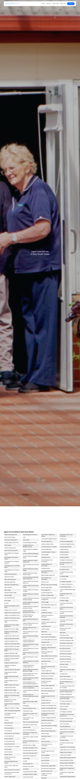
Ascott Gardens (8, 752)
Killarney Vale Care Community (49, 584)
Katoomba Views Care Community (47, 571)
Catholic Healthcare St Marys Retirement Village (30, 670)
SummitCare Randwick (65, 651)
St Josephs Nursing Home (66, 584)
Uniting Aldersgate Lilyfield (66, 760)
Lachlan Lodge (45, 602)
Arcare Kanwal (8, 731)
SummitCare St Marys (65, 656)
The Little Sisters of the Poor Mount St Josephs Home (67, 690)
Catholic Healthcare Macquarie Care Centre (29, 611)
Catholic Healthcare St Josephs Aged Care (28, 666)
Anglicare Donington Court (11, 641)
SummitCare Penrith (65, 648)
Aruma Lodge (7, 749)
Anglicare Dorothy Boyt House (12, 644)
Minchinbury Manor (46, 736)
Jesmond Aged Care (46, 541)
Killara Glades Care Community (46, 578)
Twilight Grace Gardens (66, 752)
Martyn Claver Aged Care (47, 685)
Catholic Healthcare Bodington (31, 553)
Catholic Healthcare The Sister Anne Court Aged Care (30, 687)
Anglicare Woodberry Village (11, 708)
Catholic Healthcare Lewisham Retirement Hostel (30, 607)
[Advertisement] (40, 520)
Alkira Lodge (7, 590)
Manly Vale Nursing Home (47, 658)
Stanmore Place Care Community (65, 629)
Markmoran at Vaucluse (47, 676)
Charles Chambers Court (29, 708)
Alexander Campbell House (11, 584)
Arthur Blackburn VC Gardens (12, 746)
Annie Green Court (9, 717)
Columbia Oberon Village (29, 745)
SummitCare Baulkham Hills (67, 640)
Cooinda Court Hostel (28, 766)
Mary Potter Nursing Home (48, 691)
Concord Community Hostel (30, 753)
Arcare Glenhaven (9, 728)
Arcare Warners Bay (9, 741)
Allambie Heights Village (10, 592)
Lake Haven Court (45, 607)
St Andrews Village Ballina (66, 541)
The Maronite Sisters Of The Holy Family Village (67, 697)
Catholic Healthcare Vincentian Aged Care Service (30, 695)
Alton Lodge (7, 600)
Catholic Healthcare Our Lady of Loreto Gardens (30, 624)
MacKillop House (45, 642)
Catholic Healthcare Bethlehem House (28, 546)
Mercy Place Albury (46, 723)
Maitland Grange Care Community (47, 652)
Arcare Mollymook (9, 736)
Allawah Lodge (8, 595)
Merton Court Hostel (46, 728)
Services (48, 3)
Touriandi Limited (64, 740)
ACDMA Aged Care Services (11, 542)
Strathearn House (64, 635)
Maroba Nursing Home (47, 678)
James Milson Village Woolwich (49, 539)
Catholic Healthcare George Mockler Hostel (30, 573)
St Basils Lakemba (64, 552)
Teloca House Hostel (65, 676)
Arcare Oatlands (8, 738)
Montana (43, 748)
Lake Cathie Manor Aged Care (49, 605)
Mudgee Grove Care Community (46, 774)
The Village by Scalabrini (66, 712)
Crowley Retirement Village (30, 771)
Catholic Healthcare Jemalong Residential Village (31, 598)
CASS (24, 537)
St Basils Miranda (64, 554)
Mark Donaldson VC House (48, 673)
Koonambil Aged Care (46, 592)
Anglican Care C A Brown (10, 610)
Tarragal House (64, 674)
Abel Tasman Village (9, 537)
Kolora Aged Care (45, 590)
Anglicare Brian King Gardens (11, 638)
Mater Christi (44, 693)
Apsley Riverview (8, 723)
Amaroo (6, 603)
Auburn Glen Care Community (12, 770)
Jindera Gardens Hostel (47, 544)
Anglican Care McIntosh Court (12, 618)
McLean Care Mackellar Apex (48, 708)
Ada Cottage (7, 545)
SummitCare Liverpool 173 (66, 646)
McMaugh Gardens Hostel (47, 711)
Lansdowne (44, 610)
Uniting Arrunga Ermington (66, 765)
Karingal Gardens (45, 568)
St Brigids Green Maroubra (66, 560)
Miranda (43, 739)
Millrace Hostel (45, 733)
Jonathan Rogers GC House (48, 552)
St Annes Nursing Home (66, 547)
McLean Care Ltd (45, 703)
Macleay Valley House (46, 645)
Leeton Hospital (45, 629)
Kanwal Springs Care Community (46, 564)
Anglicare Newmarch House (11, 685)
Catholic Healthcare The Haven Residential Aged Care (30, 682)
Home (43, 3)
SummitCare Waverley (65, 661)
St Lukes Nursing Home (65, 587)
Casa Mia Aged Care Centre (30, 534)
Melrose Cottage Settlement (48, 717)
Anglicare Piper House (10, 687)
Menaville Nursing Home (47, 720)
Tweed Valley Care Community (68, 749)
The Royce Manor (64, 706)
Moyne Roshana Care (46, 771)
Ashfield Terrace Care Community (10, 758)
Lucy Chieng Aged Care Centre (49, 639)
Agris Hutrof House (9, 577)
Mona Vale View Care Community (46, 744)
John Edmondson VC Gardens (49, 547)
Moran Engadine (45, 755)
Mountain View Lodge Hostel (48, 766)
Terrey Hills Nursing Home (66, 679)
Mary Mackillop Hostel (46, 688)
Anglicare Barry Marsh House (11, 636)
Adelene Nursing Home (10, 548)
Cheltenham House (28, 711)
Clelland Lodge (26, 727)
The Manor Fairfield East (66, 694)
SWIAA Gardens (64, 667)
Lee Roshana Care (45, 626)
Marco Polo (44, 664)
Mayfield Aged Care (46, 700)
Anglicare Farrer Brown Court (11, 656)
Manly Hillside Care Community (49, 656)
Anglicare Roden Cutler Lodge (11, 693)
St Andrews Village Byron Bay (67, 544)
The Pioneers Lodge (65, 704)
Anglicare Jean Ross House (11, 663)
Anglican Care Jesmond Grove (12, 612)
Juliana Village (44, 554)
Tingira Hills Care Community (67, 729)
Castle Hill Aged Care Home (30, 542)
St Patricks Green (64, 598)
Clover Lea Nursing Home (29, 730)
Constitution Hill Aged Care (29, 756)
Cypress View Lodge (28, 777)
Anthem (6, 720)
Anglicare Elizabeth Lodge (10, 653)
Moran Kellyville (45, 758)
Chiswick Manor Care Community (28, 718)
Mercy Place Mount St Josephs (49, 725)
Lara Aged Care (45, 619)
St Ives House (63, 579)
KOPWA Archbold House (47, 595)
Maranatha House (45, 661)
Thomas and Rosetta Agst (66, 718)
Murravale (43, 778)
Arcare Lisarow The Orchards (11, 733)
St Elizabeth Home (64, 569)
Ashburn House (8, 754)
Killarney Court (45, 582)
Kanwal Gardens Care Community (46, 560)
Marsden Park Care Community (46, 682)
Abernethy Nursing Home (10, 540)
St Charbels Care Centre (66, 567)
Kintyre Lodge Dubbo (46, 587)
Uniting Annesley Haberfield (67, 763)
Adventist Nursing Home (10, 574)
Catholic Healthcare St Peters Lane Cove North (30, 678)
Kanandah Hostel (45, 557)
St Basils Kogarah (64, 549)
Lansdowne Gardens (46, 612)
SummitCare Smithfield (65, 654)
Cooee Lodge (26, 758)
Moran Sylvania (45, 763)
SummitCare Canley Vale (66, 643)
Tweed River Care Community (67, 747)
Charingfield (26, 705)
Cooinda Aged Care (28, 763)
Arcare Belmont (8, 725)
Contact (71, 3)
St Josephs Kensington (65, 581)
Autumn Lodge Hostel (9, 776)
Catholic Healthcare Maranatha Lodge (28, 615)
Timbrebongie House (65, 726)
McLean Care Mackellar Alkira (48, 705)
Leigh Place (44, 631)
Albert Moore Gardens (10, 579)
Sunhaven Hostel (64, 664)
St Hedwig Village (64, 576)
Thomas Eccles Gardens (66, 721)
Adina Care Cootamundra (10, 550)
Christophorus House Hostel (30, 724)
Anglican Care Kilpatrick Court (12, 615)
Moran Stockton (45, 760)
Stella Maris (63, 632)
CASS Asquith (26, 540)
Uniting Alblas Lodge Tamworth (68, 757)
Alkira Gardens (8, 587)
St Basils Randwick (64, 557)
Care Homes (55, 3)
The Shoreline (63, 709)
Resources (63, 3)
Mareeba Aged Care (46, 670)
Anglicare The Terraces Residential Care (10, 700)
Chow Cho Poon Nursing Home (30, 722)
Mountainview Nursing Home (48, 768)
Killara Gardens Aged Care (48, 575)
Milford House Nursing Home (48, 731)
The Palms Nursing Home (66, 701)
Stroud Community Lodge (66, 638)
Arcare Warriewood (9, 744)
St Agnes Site (63, 539)
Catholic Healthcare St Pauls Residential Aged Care (30, 674)
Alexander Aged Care (9, 582)
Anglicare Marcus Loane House (12, 669)
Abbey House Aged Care (10, 534)
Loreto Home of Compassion (48, 637)
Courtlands (25, 769)
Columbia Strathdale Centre (30, 748)
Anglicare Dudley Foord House (12, 646)
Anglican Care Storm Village (11, 629)
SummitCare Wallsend (65, 659)
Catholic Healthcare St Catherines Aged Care (28, 640)
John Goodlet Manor (46, 549)
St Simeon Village (64, 600)
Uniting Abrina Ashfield (65, 755)
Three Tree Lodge (64, 724)
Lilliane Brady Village (46, 634)
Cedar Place (26, 699)
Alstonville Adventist (9, 598)
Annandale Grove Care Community (10, 714)
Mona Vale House (45, 741)
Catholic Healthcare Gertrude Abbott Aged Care (30, 578)
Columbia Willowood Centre (30, 750)
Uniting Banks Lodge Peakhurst (67, 776)
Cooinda (25, 761)
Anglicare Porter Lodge (10, 690)
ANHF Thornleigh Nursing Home (12, 710)
